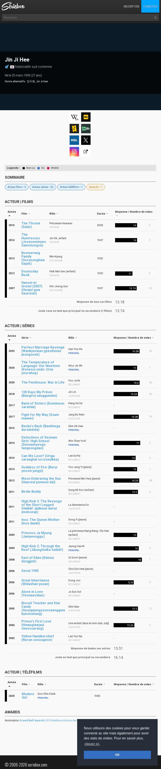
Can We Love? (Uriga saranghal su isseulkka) (40, 457)
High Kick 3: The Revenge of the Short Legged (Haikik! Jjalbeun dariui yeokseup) (41, 506)
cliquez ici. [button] (92, 744)
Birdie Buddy (31, 491)
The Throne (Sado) (30, 225)
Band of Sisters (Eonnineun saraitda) (42, 405)
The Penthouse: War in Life (43, 382)
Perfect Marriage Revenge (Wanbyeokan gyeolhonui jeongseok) (43, 351)
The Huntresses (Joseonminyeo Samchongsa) (33, 240)
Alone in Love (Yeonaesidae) (32, 593)
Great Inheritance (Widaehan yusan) (35, 582)
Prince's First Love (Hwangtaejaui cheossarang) (36, 625)
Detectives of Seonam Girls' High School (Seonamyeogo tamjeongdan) (39, 443)
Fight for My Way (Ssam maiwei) (40, 416)
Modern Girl (28, 695)
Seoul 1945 (30, 570)
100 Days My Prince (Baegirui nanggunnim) (39, 393)
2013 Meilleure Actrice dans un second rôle (58, 720)
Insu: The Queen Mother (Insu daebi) (40, 521)
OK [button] (117, 754)
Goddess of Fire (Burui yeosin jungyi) (39, 469)
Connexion (150, 6)
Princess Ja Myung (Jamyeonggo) (36, 534)
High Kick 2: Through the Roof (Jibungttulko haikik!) (42, 548)
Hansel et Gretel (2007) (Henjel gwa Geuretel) (31, 288)
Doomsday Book (29, 273)
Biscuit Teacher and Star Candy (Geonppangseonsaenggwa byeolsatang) (43, 608)
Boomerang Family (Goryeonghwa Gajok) (33, 258)
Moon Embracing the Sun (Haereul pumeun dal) (41, 480)
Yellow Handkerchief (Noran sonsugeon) (37, 638)
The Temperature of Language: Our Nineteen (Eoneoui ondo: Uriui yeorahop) (40, 367)
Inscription (131, 6)
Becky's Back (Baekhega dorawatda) (40, 427)
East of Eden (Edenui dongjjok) (37, 559)
